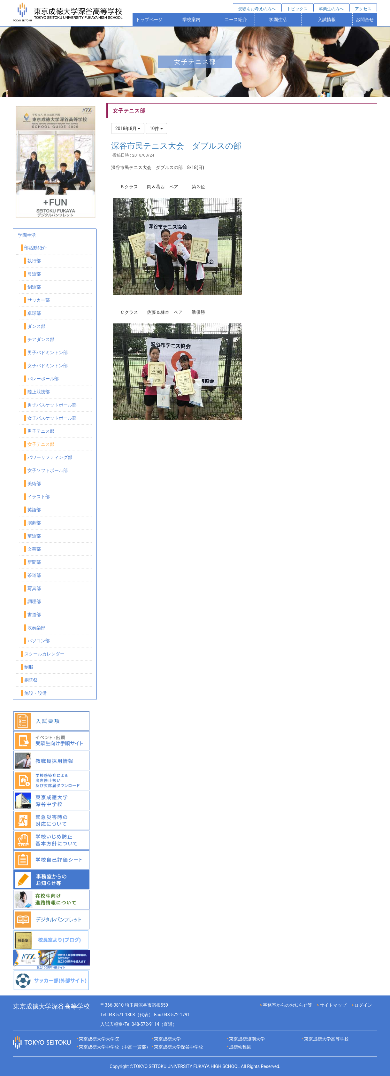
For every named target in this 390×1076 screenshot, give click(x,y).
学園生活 (278, 19)
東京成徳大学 (167, 1038)
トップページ (149, 19)
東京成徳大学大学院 (99, 1038)
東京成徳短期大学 (247, 1038)
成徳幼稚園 (240, 1046)
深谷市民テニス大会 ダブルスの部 (176, 146)
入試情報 (327, 19)
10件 (156, 128)
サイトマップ (333, 1005)
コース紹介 (236, 19)
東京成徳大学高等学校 (326, 1038)
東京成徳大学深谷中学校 (178, 1046)
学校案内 (191, 19)
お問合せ (365, 19)
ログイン (363, 1005)
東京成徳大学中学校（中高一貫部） (114, 1046)
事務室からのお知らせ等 (287, 1005)
